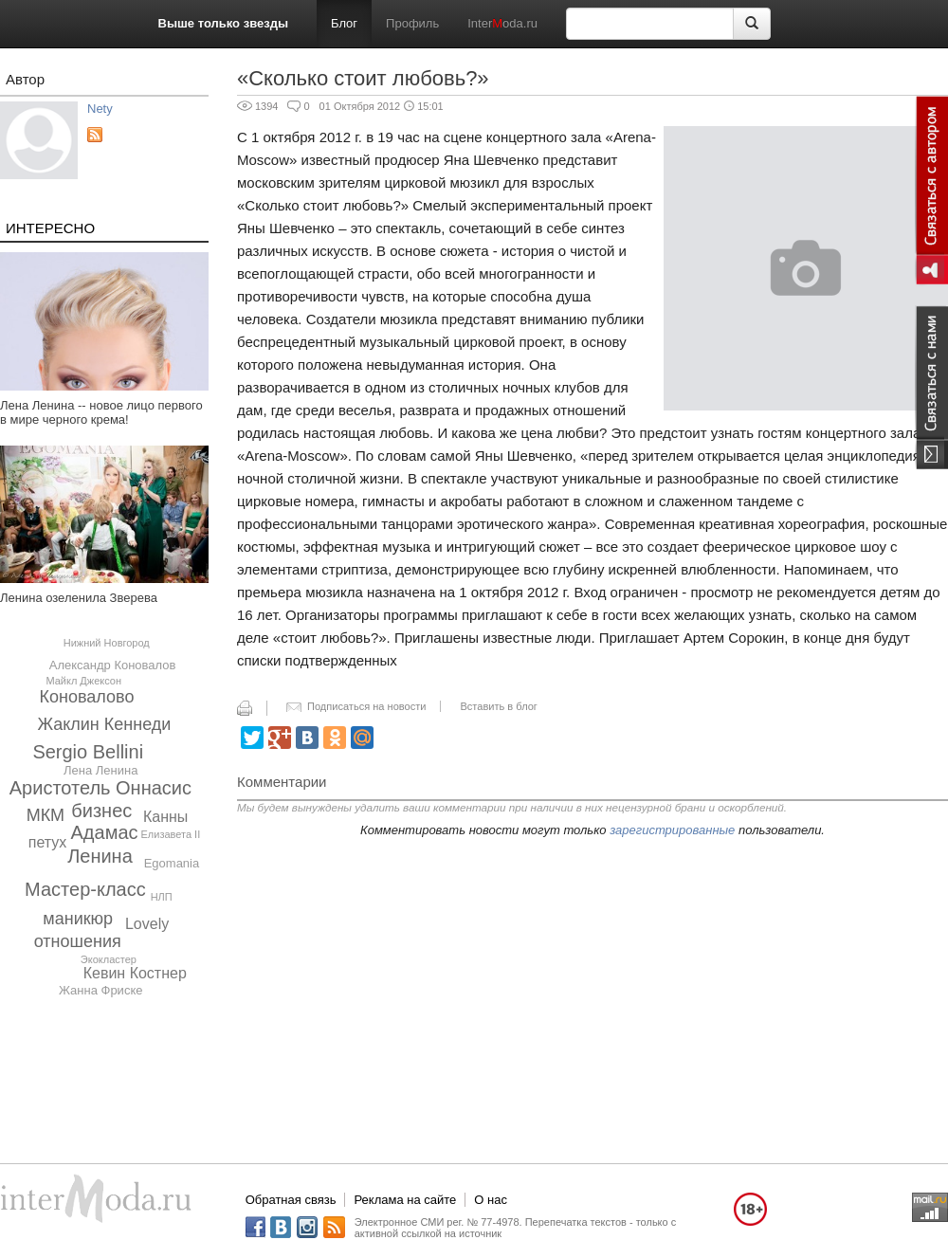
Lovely (147, 924)
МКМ (45, 815)
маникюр (78, 918)
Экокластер (109, 959)
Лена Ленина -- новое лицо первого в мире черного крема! (101, 412)
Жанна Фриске (101, 990)
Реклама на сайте (405, 1200)
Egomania (172, 863)
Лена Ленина (100, 770)
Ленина (100, 856)
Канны (165, 817)
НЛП (162, 897)
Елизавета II (170, 834)
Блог (344, 23)
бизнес (101, 810)
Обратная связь (291, 1200)
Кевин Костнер (135, 973)
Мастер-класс (85, 889)
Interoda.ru (502, 23)
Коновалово (87, 696)
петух (47, 842)
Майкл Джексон (83, 680)
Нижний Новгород (107, 642)
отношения (77, 941)
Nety (100, 108)
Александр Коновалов (112, 665)
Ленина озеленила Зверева (78, 598)
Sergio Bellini (87, 751)
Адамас (104, 832)
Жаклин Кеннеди (104, 724)
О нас (490, 1200)
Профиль (412, 23)
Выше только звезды (223, 23)
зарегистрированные (672, 830)
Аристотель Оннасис (100, 787)
